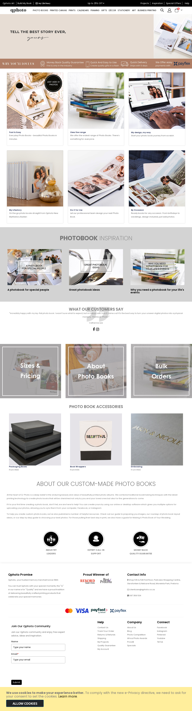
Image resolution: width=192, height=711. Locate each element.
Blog (129, 637)
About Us (131, 634)
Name (14, 648)
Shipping (102, 645)
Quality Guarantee (107, 652)
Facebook (162, 634)
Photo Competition (136, 641)
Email (14, 660)
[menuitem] (38, 10)
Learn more (67, 696)
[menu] (93, 10)
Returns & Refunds (106, 641)
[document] (96, 699)
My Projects (103, 648)
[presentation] (34, 677)
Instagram (162, 637)
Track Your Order (106, 637)
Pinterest (161, 641)
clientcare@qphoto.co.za (142, 596)
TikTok (160, 648)
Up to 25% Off (96, 3)
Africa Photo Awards (137, 645)
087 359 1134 (135, 602)
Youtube (161, 645)
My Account (103, 655)
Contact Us (103, 634)
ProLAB (130, 648)
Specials (131, 652)
